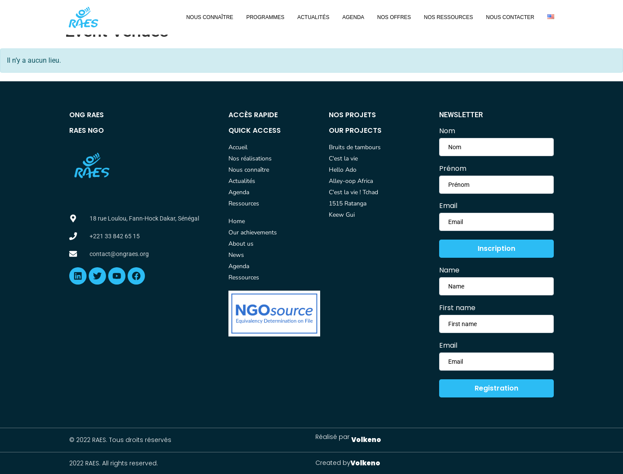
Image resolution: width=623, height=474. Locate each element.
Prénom (452, 168)
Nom (447, 131)
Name (449, 270)
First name (457, 307)
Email (448, 205)
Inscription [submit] (496, 248)
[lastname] (496, 185)
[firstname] (496, 147)
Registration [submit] (496, 388)
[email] (496, 222)
